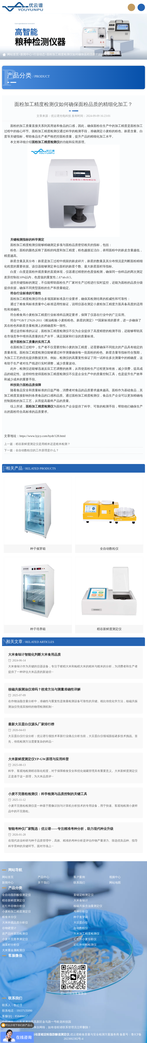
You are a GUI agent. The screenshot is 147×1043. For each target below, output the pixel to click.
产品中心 (43, 877)
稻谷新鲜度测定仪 (13, 900)
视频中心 (115, 877)
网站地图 (115, 882)
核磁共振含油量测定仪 (88, 906)
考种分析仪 (81, 911)
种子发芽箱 (81, 917)
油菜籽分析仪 (10, 944)
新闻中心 (26, 54)
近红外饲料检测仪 (85, 944)
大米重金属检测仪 (13, 950)
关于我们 (43, 882)
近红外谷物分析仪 (13, 906)
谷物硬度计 (9, 928)
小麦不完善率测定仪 (15, 939)
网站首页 (13, 54)
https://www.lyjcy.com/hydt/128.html (42, 436)
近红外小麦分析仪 (85, 939)
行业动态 (39, 54)
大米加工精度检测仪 (86, 933)
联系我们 (79, 882)
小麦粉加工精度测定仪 (16, 911)
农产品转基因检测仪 (15, 933)
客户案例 (79, 877)
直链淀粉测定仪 (84, 894)
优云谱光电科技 (61, 115)
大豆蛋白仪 (81, 922)
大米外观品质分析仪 (15, 922)
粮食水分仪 (9, 917)
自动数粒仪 (81, 928)
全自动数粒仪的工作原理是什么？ (37, 450)
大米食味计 (81, 900)
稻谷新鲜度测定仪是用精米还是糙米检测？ (43, 444)
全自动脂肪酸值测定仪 (16, 894)
